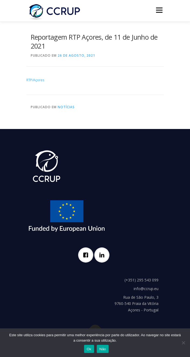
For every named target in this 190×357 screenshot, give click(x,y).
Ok (89, 349)
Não (102, 349)
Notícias (66, 107)
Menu (158, 10)
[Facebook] (87, 255)
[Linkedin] (103, 255)
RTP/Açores (35, 80)
